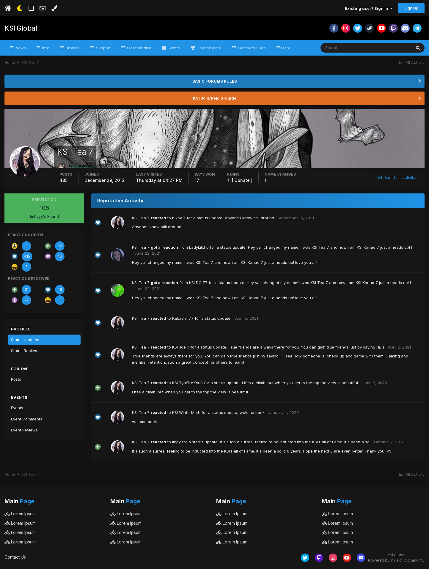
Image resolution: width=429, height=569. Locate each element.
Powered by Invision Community (396, 560)
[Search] (346, 48)
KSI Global (20, 28)
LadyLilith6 (199, 247)
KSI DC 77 (198, 282)
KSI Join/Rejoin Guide (214, 98)
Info (45, 47)
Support (103, 47)
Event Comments (26, 419)
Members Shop (251, 47)
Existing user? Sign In (369, 8)
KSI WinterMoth (186, 412)
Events (173, 47)
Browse (72, 47)
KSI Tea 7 (141, 217)
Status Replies (24, 350)
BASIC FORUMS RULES (214, 81)
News (20, 47)
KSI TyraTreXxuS (187, 382)
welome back (252, 412)
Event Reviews (24, 430)
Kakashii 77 (183, 318)
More (285, 47)
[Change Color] (54, 8)
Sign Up (411, 8)
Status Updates (25, 339)
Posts (16, 379)
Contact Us (15, 556)
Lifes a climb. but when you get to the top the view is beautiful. (300, 382)
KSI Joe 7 (180, 347)
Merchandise (138, 47)
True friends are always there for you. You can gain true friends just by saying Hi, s (306, 347)
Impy (176, 441)
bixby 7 (179, 217)
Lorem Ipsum (20, 513)
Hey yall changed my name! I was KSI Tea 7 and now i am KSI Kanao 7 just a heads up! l (330, 247)
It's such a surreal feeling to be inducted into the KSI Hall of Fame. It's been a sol (295, 441)
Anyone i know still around (249, 217)
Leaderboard (208, 47)
